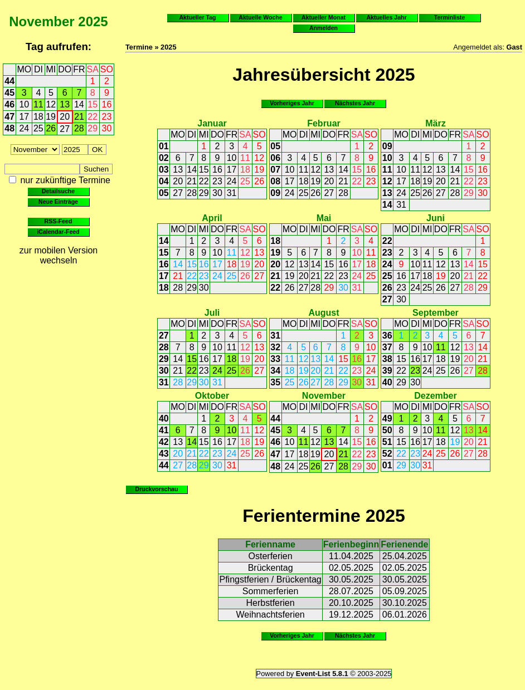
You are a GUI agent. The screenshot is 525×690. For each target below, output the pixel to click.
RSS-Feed (58, 221)
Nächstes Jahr (355, 103)
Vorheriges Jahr (292, 103)
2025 (93, 21)
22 (93, 116)
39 (387, 370)
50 (387, 430)
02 (164, 158)
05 (164, 193)
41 (164, 430)
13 (65, 104)
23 (107, 116)
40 (387, 382)
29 (93, 128)
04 (164, 181)
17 (24, 116)
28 (79, 128)
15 (93, 104)
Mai (324, 218)
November (41, 21)
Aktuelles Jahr (386, 17)
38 (387, 359)
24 (24, 128)
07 (275, 169)
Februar (324, 123)
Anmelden (323, 28)
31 (232, 193)
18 (38, 116)
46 (9, 104)
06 (275, 158)
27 (65, 129)
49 (387, 418)
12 (51, 104)
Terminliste (449, 17)
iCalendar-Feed (58, 231)
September (435, 312)
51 (387, 442)
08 (275, 181)
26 (51, 128)
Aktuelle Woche (260, 17)
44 (9, 81)
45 (9, 92)
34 (275, 370)
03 (164, 169)
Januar (211, 123)
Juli (212, 312)
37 (387, 347)
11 (38, 104)
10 (24, 104)
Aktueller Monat (324, 17)
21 (79, 116)
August (323, 312)
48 (9, 128)
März (435, 123)
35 (275, 382)
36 (387, 335)
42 (164, 442)
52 (387, 453)
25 (38, 128)
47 (9, 116)
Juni (435, 218)
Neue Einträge (58, 201)
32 (275, 347)
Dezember (435, 395)
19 (51, 116)
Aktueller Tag (197, 17)
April (212, 218)
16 (107, 104)
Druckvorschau (156, 489)
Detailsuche (58, 191)
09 (275, 193)
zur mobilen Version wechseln (59, 255)
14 (79, 104)
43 (164, 453)
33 (275, 359)
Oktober (212, 395)
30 (107, 128)
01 (164, 146)
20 (65, 116)
